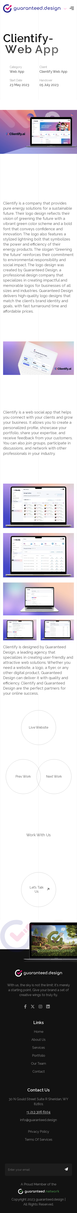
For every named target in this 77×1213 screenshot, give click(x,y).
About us (38, 1040)
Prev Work (18, 768)
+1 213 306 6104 (38, 1112)
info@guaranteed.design (38, 1120)
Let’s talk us (35, 882)
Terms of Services (38, 1139)
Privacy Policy (38, 1132)
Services (38, 1048)
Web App (17, 72)
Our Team (38, 1063)
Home (38, 1032)
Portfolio (38, 1056)
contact (38, 1071)
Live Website (34, 719)
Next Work (49, 768)
